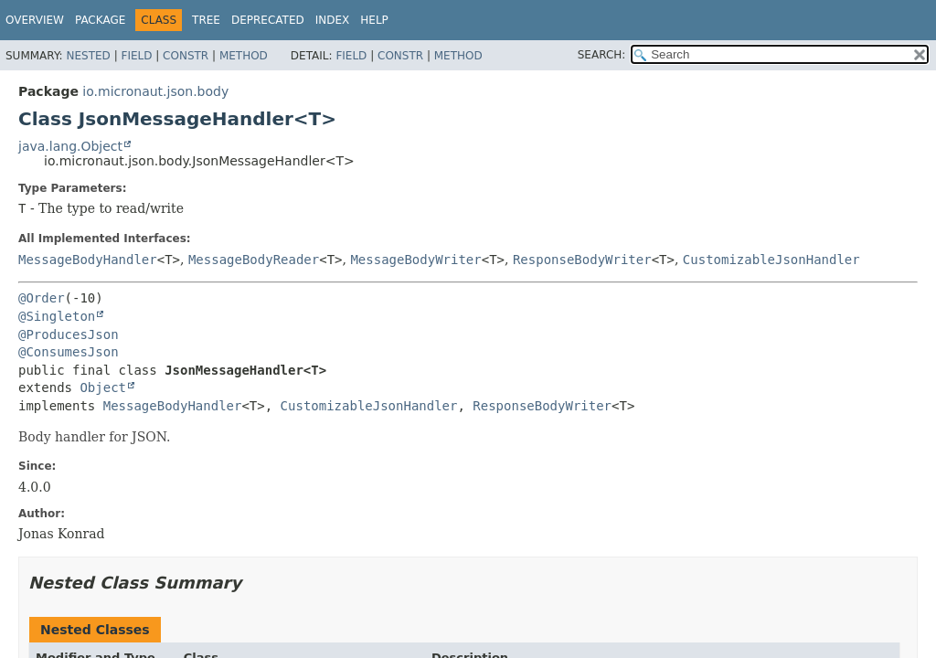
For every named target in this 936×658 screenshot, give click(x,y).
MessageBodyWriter (415, 259)
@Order (41, 298)
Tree (206, 20)
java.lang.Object (70, 146)
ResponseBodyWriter (582, 259)
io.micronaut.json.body (155, 91)
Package (100, 20)
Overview (34, 20)
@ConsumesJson (68, 352)
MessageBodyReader (253, 259)
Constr (185, 55)
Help (374, 20)
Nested (88, 55)
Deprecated (267, 20)
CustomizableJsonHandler (771, 259)
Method (243, 55)
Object (103, 387)
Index (332, 20)
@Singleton (56, 316)
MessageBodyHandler (87, 259)
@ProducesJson (68, 334)
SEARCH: (602, 54)
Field (136, 55)
